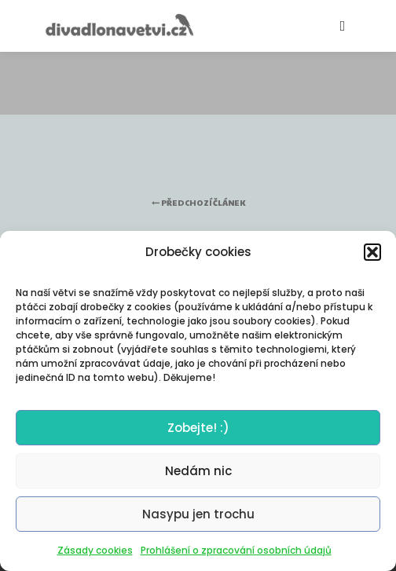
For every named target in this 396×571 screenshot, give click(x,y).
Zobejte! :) (198, 427)
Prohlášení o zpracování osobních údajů (236, 550)
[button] (372, 252)
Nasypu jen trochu (198, 514)
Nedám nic (198, 471)
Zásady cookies (95, 550)
